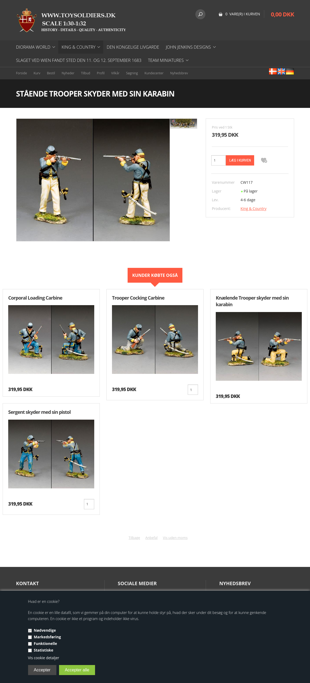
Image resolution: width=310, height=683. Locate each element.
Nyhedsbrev (179, 73)
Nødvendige (45, 630)
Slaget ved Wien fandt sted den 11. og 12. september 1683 (79, 60)
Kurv (37, 73)
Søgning (132, 73)
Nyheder (68, 73)
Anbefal (151, 537)
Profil (101, 73)
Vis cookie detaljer (43, 657)
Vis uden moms (175, 537)
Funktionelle (45, 643)
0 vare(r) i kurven (242, 13)
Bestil (51, 73)
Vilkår (115, 73)
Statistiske (43, 650)
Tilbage (134, 537)
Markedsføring (47, 636)
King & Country (254, 208)
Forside (21, 73)
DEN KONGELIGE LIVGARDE (133, 47)
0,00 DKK (282, 14)
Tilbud (85, 73)
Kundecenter (154, 73)
